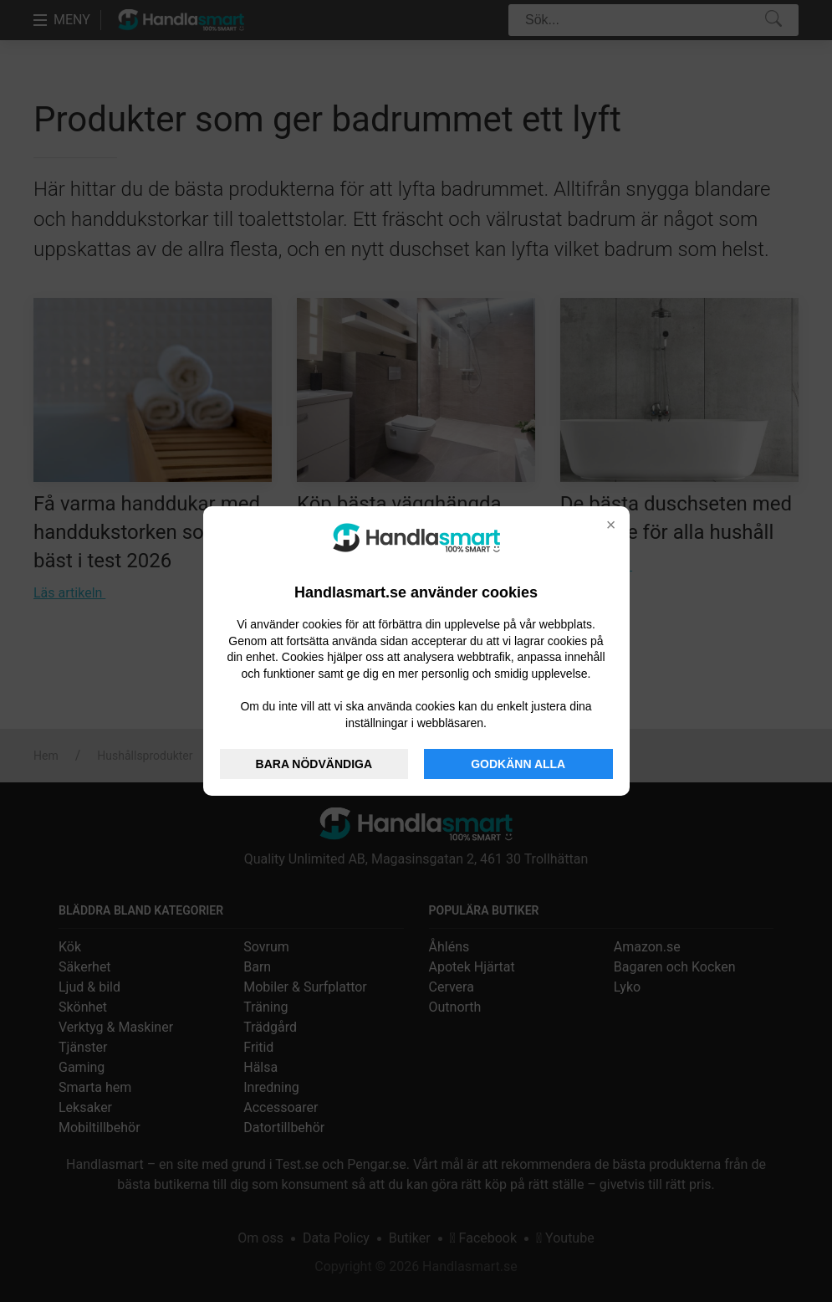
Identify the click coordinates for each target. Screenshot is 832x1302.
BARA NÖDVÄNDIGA (314, 764)
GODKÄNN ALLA (518, 764)
